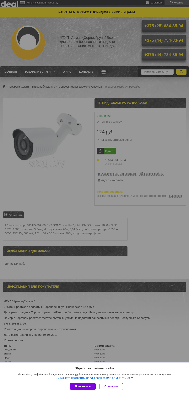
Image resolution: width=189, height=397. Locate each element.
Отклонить (111, 386)
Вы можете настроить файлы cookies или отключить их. (93, 377)
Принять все (83, 386)
